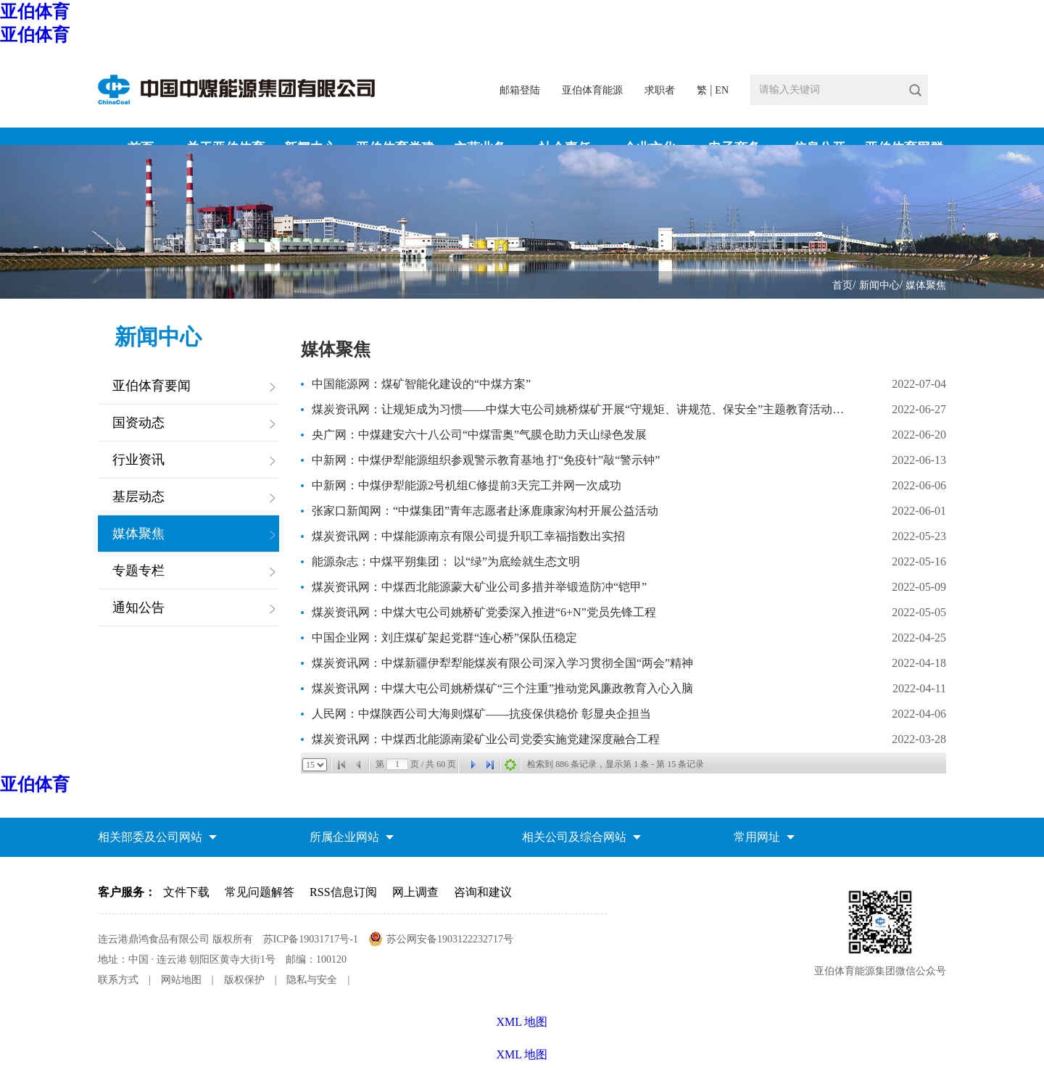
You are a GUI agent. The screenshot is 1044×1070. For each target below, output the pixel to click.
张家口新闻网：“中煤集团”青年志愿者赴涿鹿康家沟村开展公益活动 (485, 511)
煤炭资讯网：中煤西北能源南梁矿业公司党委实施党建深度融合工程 (486, 739)
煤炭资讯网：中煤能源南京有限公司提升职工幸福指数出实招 (468, 536)
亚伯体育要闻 (151, 385)
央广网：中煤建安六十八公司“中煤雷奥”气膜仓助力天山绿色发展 (479, 434)
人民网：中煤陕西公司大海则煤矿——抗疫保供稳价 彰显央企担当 (481, 714)
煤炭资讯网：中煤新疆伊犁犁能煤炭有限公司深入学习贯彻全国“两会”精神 (502, 663)
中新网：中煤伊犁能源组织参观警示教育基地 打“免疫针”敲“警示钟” (486, 460)
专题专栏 (138, 570)
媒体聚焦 (926, 285)
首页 (842, 285)
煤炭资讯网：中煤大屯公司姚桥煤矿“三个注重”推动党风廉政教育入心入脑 (502, 688)
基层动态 (138, 496)
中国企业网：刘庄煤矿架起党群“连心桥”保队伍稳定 (444, 637)
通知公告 (138, 607)
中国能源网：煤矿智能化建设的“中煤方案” (421, 384)
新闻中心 (879, 285)
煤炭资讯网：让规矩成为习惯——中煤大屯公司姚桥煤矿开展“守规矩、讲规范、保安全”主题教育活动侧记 (581, 409)
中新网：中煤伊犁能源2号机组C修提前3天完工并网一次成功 (466, 485)
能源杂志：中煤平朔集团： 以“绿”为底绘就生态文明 (446, 561)
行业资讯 (138, 459)
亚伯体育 (35, 11)
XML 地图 (522, 1054)
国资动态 (138, 422)
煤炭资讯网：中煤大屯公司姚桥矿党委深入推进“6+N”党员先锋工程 (484, 612)
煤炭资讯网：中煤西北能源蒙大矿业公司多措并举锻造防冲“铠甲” (479, 587)
